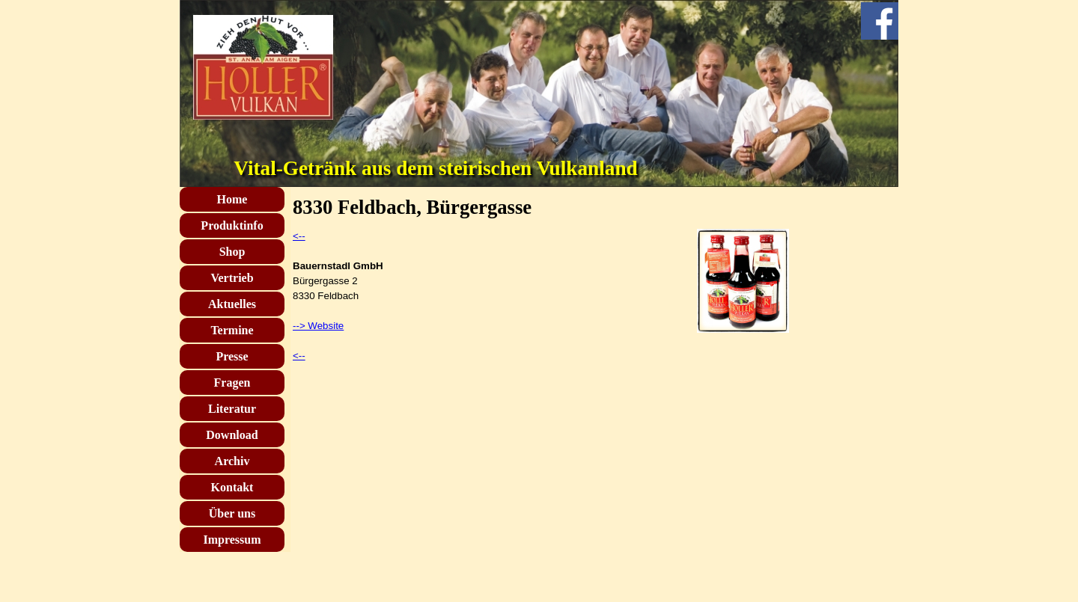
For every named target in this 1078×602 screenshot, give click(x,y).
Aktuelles (232, 304)
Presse (232, 356)
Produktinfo (232, 225)
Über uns (232, 513)
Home (232, 199)
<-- (299, 236)
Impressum (232, 539)
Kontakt (232, 487)
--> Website (318, 325)
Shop (232, 251)
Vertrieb (231, 277)
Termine (231, 330)
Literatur (232, 408)
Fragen (232, 382)
